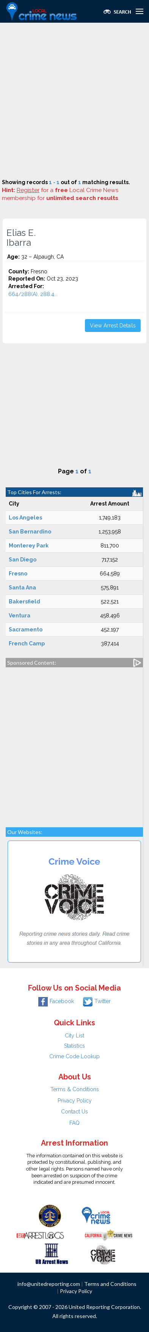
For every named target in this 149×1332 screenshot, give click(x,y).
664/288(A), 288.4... (33, 294)
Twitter (97, 1001)
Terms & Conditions (74, 1089)
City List (74, 1036)
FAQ (74, 1123)
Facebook (56, 1001)
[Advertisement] (74, 100)
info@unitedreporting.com (48, 1284)
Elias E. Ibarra (21, 238)
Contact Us (74, 1112)
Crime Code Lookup (74, 1056)
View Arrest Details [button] (113, 326)
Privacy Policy (75, 1101)
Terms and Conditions (110, 1284)
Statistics (74, 1046)
